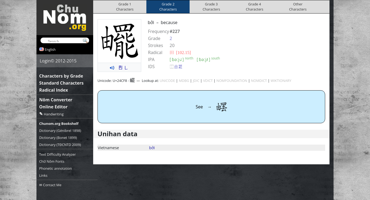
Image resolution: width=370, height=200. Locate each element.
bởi (152, 147)
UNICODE (167, 80)
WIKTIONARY (281, 80)
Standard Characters (61, 83)
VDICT (208, 80)
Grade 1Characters (125, 7)
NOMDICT (259, 80)
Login (45, 61)
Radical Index (53, 90)
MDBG (184, 80)
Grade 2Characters (168, 7)
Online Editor (53, 107)
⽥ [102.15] (180, 52)
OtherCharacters (298, 7)
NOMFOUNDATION (231, 80)
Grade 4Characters (254, 7)
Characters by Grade (61, 76)
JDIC (196, 80)
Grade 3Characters (211, 7)
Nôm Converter (55, 100)
